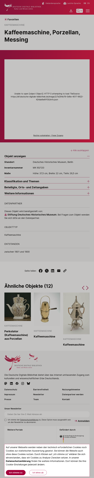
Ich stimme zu (15, 472)
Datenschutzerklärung (18, 461)
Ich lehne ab (38, 472)
